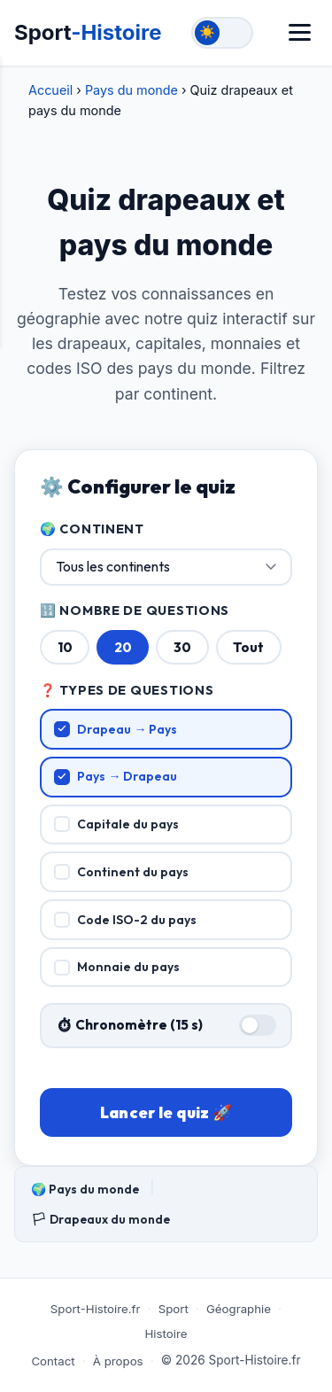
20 (123, 647)
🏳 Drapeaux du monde (100, 1219)
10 (65, 647)
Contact (52, 1361)
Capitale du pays (117, 824)
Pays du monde (131, 89)
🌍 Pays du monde (85, 1189)
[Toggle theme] (222, 33)
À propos (118, 1361)
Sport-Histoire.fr (95, 1309)
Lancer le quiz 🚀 (166, 1112)
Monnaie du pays (117, 967)
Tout (248, 647)
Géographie (238, 1309)
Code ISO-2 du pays (125, 920)
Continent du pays (121, 872)
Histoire (166, 1333)
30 (182, 647)
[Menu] (300, 32)
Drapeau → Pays (116, 729)
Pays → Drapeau (116, 776)
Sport (88, 32)
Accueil (50, 89)
